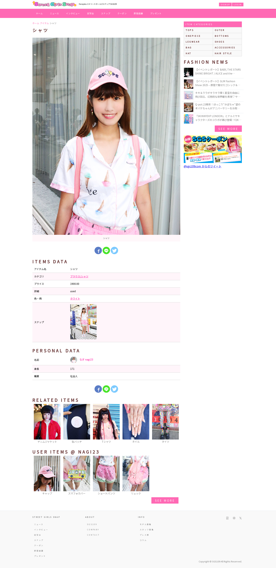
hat (188, 53)
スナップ (105, 13)
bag (189, 47)
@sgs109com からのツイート (202, 166)
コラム (143, 540)
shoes (220, 41)
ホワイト (75, 298)
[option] (106, 139)
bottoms (222, 35)
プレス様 (144, 535)
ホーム (39, 13)
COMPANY (93, 529)
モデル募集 (146, 524)
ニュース (54, 13)
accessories (225, 47)
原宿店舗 (138, 13)
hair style (223, 53)
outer (220, 30)
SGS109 (92, 524)
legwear (193, 41)
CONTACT (93, 535)
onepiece (193, 35)
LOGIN (238, 4)
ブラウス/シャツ (79, 276)
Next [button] (175, 425)
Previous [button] (36, 425)
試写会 (90, 13)
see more (165, 500)
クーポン (122, 13)
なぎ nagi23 (81, 359)
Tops (190, 30)
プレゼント (156, 13)
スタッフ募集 (147, 529)
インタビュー (73, 13)
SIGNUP (225, 4)
